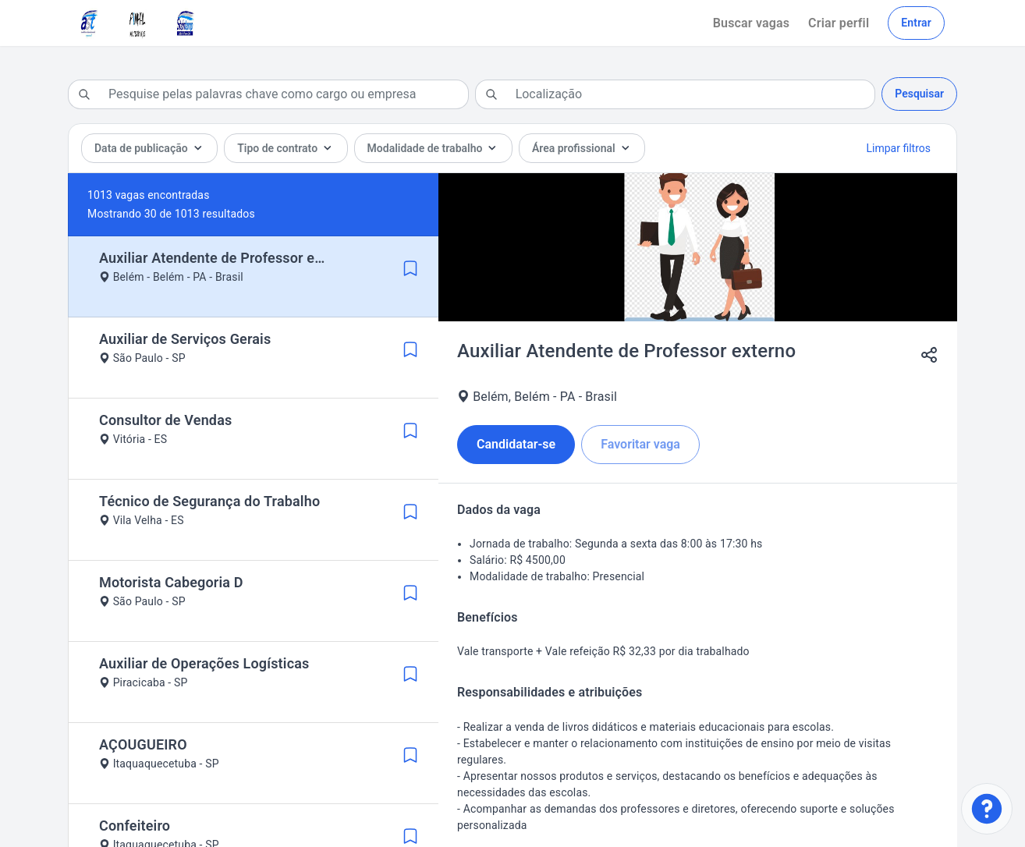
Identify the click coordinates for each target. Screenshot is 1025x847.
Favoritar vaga (640, 444)
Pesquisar (919, 93)
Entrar (916, 22)
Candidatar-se (516, 444)
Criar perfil (838, 23)
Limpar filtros (899, 148)
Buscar (751, 23)
